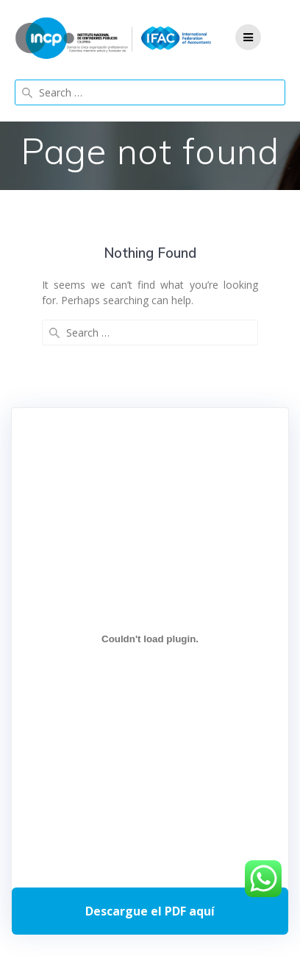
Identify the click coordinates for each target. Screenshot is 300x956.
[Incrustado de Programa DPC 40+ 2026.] (150, 639)
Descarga (150, 911)
